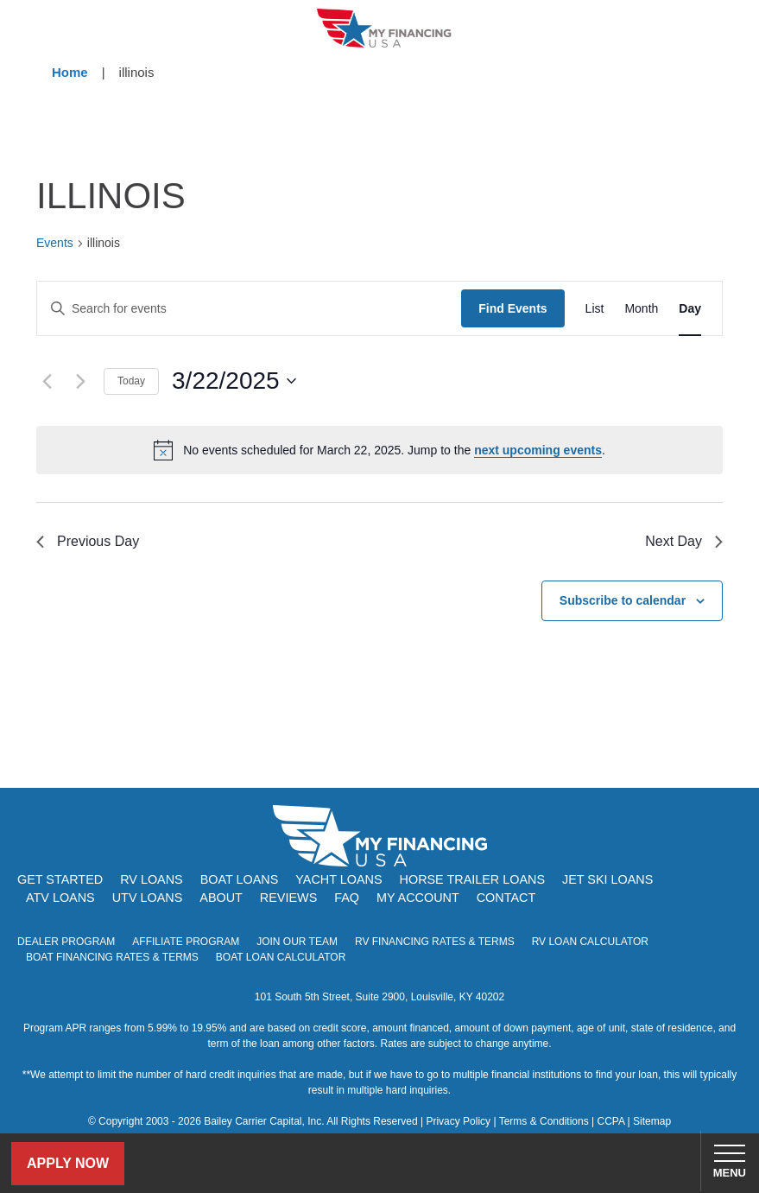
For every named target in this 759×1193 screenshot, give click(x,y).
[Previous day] (46, 381)
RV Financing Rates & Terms (435, 942)
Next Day (684, 541)
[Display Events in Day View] (690, 309)
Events (54, 243)
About (221, 897)
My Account (417, 897)
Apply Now (68, 1163)
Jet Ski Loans (607, 879)
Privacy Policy (458, 1121)
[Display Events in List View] (594, 309)
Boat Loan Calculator (281, 957)
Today (131, 381)
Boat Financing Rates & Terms (112, 957)
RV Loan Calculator (590, 942)
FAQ (346, 897)
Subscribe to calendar (623, 600)
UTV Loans (147, 897)
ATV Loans (60, 897)
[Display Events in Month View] (641, 309)
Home (70, 72)
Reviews (288, 897)
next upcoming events (538, 450)
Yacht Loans (338, 879)
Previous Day (87, 541)
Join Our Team (297, 942)
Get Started (60, 879)
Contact (506, 897)
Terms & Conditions (544, 1121)
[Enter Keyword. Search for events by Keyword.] (249, 309)
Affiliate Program (185, 942)
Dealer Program (66, 942)
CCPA (610, 1121)
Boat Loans (239, 879)
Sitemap (652, 1121)
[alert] (379, 450)
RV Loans (151, 879)
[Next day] (80, 381)
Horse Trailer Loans (472, 879)
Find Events (512, 308)
